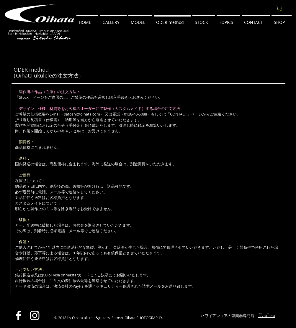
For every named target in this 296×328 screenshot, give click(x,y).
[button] (279, 8)
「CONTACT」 (178, 114)
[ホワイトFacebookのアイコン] (18, 315)
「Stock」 (23, 97)
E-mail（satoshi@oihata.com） (77, 114)
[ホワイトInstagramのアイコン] (34, 315)
